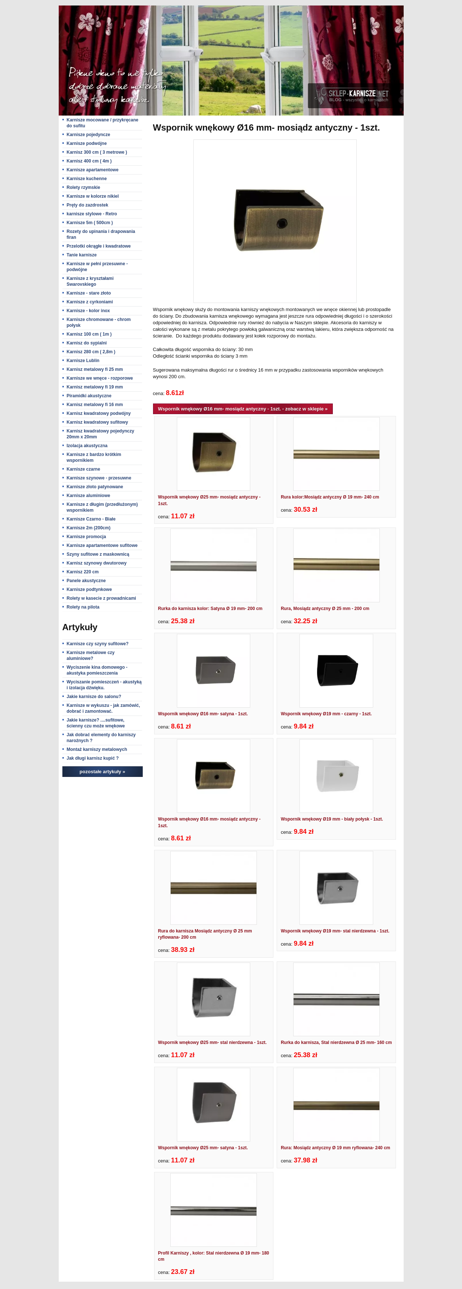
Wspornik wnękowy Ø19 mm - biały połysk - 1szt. (332, 819)
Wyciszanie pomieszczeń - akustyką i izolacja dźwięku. (104, 684)
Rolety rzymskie (83, 187)
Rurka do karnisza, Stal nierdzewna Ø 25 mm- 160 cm (336, 1042)
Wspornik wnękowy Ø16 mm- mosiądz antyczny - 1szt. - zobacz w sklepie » (243, 409)
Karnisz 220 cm (83, 571)
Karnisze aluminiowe (88, 495)
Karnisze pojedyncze (88, 134)
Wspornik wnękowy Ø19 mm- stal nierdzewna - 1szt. (335, 931)
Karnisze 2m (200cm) (88, 527)
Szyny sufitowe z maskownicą (98, 554)
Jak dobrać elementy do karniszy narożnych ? (101, 737)
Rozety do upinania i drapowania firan (101, 234)
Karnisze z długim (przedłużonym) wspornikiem (102, 507)
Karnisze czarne (83, 469)
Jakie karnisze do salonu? (94, 696)
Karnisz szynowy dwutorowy (97, 563)
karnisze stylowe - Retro (92, 213)
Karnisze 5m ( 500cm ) (90, 222)
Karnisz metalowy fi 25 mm (95, 369)
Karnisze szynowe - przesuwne (99, 478)
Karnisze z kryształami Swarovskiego (90, 281)
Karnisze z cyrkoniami (90, 301)
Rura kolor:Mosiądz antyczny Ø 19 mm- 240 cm (330, 497)
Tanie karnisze (82, 255)
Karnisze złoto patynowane (95, 486)
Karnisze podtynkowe (89, 589)
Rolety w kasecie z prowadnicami (101, 598)
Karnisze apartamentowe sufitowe (102, 545)
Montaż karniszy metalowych (97, 749)
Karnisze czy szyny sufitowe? (98, 643)
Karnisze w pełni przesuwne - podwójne (97, 266)
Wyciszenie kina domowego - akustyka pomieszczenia (97, 670)
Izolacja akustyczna (87, 445)
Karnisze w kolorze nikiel (93, 196)
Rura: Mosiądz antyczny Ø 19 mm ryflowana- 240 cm (335, 1147)
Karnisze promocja (86, 536)
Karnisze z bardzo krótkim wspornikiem (94, 457)
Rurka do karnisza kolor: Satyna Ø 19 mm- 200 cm (210, 608)
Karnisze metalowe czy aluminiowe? (91, 655)
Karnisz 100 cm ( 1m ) (89, 334)
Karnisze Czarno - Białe (91, 519)
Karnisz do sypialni (87, 343)
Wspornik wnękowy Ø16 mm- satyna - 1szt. (203, 713)
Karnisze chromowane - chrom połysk (99, 322)
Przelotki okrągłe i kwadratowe (99, 246)
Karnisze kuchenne (87, 178)
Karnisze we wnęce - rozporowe (100, 378)
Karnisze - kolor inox (88, 310)
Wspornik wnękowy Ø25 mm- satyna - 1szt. (203, 1147)
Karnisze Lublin (83, 360)
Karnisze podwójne (87, 143)
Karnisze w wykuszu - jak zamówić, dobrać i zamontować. (103, 708)
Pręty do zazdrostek (87, 205)
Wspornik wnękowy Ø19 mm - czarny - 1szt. (326, 713)
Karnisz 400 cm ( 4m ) (89, 161)
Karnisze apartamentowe (93, 169)
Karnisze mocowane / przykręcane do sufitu (102, 122)
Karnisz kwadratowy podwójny (99, 413)
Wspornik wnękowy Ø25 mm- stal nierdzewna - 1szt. (212, 1042)
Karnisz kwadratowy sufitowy (97, 422)
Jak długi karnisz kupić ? (93, 758)
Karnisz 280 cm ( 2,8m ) (91, 351)
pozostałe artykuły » (102, 771)
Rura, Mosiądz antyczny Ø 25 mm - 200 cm (325, 608)
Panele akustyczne (86, 580)
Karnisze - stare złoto (89, 293)
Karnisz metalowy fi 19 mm (95, 387)
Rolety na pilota (83, 607)
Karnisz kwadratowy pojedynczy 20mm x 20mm (100, 433)
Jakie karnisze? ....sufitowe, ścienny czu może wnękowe (96, 723)
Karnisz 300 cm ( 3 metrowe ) (97, 152)
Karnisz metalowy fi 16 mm (95, 404)
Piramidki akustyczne (89, 395)
